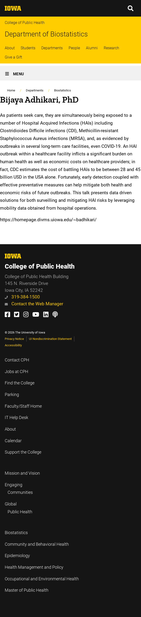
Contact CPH (17, 360)
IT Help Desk (16, 417)
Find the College (19, 383)
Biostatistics (62, 90)
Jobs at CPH (16, 371)
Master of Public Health (26, 590)
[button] (131, 8)
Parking (12, 394)
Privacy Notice (14, 339)
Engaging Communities (19, 488)
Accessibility (13, 345)
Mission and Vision (22, 473)
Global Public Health (18, 508)
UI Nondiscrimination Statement (50, 339)
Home (11, 90)
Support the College (23, 452)
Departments (52, 48)
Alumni (92, 48)
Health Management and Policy (34, 567)
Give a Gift (13, 57)
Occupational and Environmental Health (42, 578)
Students (28, 48)
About (10, 48)
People (74, 48)
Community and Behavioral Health (37, 544)
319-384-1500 (22, 297)
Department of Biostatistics (46, 34)
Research (111, 48)
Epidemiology (17, 555)
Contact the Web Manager (34, 303)
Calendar (13, 440)
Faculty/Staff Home (23, 406)
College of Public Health (25, 22)
